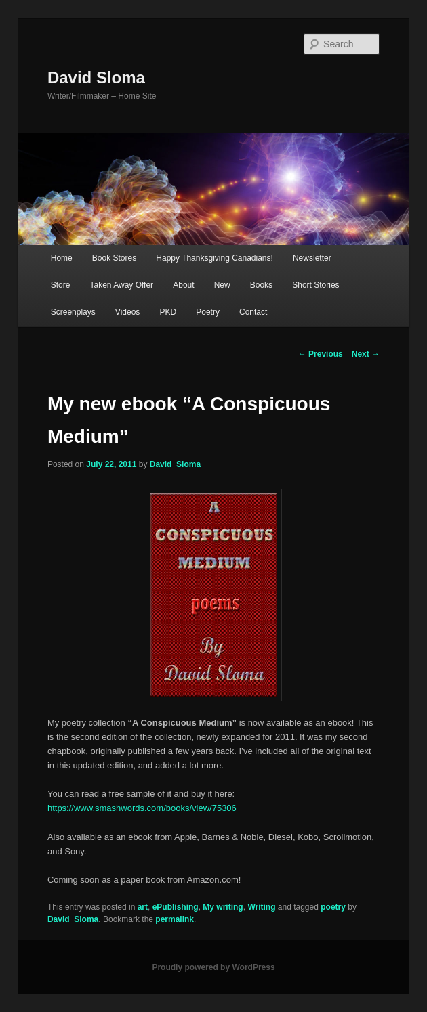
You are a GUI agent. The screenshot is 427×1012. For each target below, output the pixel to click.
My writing (223, 907)
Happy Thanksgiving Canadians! (214, 258)
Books (261, 285)
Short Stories (315, 285)
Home (62, 258)
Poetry (208, 312)
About (183, 285)
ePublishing (175, 907)
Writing (261, 907)
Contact (253, 312)
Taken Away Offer (122, 285)
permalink (174, 919)
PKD (167, 312)
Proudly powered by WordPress (213, 967)
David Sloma (96, 77)
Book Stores (114, 258)
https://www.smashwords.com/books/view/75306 (142, 808)
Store (60, 285)
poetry (333, 907)
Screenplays (73, 312)
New (222, 285)
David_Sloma (175, 464)
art (143, 907)
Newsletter (312, 258)
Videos (127, 312)
